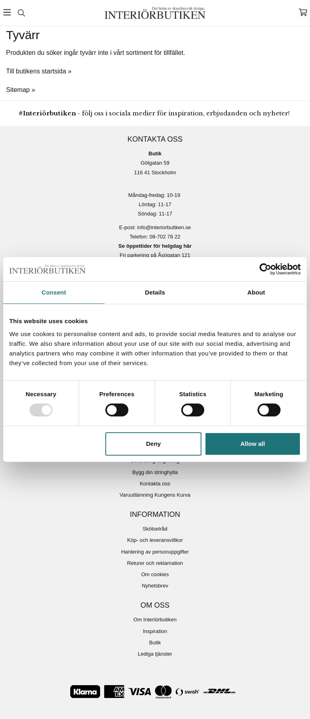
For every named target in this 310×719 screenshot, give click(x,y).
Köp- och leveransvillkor (155, 540)
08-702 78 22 (164, 237)
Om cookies (155, 574)
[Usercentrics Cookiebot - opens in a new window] (265, 269)
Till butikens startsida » (38, 71)
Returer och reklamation (155, 563)
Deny (153, 443)
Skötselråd (154, 529)
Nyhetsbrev (155, 586)
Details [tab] (155, 292)
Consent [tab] (54, 292)
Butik (155, 643)
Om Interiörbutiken (155, 620)
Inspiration (155, 631)
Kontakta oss (155, 484)
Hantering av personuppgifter (155, 552)
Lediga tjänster (155, 654)
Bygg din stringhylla (155, 472)
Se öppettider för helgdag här (154, 246)
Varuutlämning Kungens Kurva (154, 495)
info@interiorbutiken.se (164, 227)
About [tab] (256, 292)
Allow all (252, 443)
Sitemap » (20, 89)
